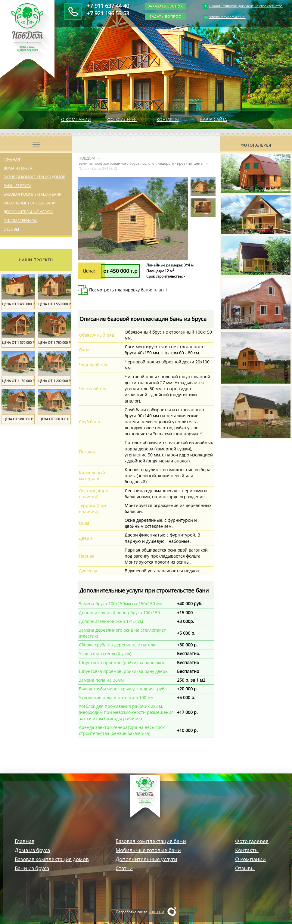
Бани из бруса (17, 185)
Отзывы (11, 229)
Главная (12, 159)
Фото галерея (252, 841)
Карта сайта (213, 119)
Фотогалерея (122, 119)
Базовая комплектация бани (33, 194)
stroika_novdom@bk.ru (227, 16)
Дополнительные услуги (28, 211)
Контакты (168, 119)
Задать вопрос (165, 16)
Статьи (124, 868)
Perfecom (156, 912)
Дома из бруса (18, 168)
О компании (76, 119)
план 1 (160, 290)
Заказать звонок (165, 6)
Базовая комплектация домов (34, 176)
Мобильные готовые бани (30, 203)
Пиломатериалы (20, 220)
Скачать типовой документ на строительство (246, 6)
